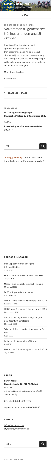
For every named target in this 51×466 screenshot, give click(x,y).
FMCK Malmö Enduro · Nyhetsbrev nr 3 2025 (25, 309)
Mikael (30, 25)
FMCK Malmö (17, 4)
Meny (25, 15)
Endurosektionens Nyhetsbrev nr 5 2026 (23, 275)
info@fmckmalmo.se (14, 425)
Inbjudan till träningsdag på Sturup (20, 341)
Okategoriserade (18, 93)
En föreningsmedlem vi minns (18, 292)
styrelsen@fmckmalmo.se (16, 429)
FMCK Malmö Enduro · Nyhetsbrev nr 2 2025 (25, 349)
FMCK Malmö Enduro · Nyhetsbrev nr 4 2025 (25, 300)
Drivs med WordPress (13, 459)
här (21, 72)
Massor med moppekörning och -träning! (23, 284)
